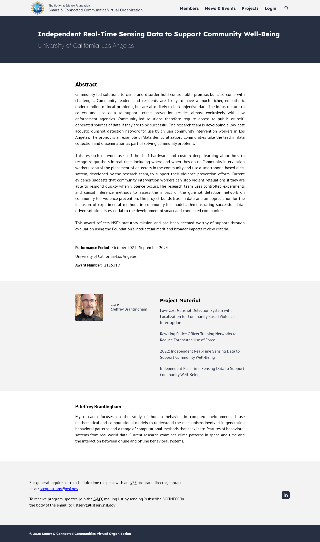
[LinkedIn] (286, 498)
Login (270, 8)
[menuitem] (189, 8)
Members (189, 8)
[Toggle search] (286, 8)
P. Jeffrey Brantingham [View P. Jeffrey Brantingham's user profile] (128, 309)
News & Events (220, 8)
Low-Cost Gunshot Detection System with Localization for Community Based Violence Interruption (197, 316)
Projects (250, 8)
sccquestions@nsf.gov (59, 488)
